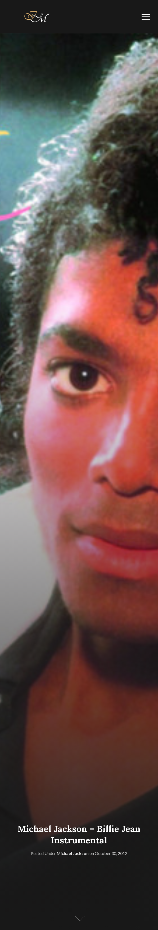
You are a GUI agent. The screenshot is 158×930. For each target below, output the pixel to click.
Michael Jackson (73, 853)
